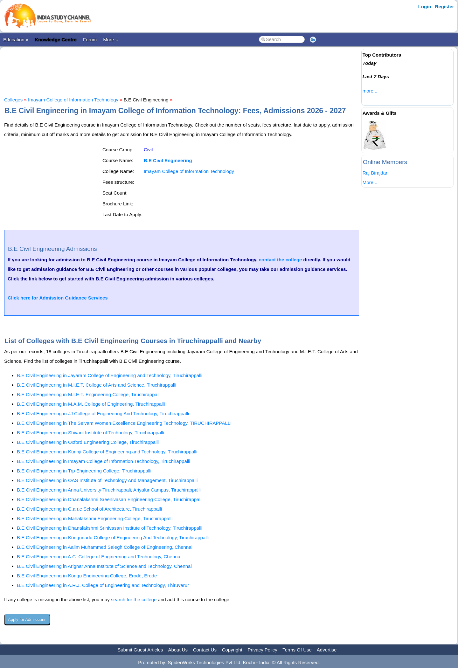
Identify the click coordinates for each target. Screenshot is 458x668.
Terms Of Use (297, 649)
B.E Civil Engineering (168, 160)
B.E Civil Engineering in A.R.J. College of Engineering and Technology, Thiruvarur (103, 585)
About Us (178, 649)
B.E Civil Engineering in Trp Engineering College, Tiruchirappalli (84, 470)
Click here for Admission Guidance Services (58, 297)
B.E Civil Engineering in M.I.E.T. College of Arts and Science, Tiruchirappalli (96, 385)
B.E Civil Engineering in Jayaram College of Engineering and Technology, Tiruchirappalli (109, 375)
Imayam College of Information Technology (73, 99)
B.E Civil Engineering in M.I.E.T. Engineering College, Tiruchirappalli (89, 394)
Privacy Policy (262, 649)
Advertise (327, 649)
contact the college (280, 259)
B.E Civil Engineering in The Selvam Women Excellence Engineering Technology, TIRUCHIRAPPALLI (124, 423)
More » (110, 39)
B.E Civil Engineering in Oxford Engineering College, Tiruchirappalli (88, 442)
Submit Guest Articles (140, 649)
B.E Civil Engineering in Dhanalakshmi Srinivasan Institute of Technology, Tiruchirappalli (109, 528)
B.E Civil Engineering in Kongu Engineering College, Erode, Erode (87, 575)
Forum (90, 39)
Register (444, 6)
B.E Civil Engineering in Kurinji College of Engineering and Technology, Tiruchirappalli (107, 451)
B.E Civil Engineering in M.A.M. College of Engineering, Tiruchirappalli (91, 404)
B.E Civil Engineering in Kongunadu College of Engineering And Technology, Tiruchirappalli (113, 537)
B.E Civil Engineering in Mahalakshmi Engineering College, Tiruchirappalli (94, 518)
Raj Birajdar (375, 173)
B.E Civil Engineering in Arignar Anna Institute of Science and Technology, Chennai (104, 566)
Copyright (232, 649)
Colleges (13, 99)
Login (424, 6)
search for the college (133, 599)
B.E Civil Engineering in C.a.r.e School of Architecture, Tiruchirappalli (89, 509)
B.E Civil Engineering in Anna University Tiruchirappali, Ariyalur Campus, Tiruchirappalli (109, 489)
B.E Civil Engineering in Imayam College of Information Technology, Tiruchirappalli (103, 461)
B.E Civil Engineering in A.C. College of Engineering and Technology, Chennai (99, 556)
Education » (15, 39)
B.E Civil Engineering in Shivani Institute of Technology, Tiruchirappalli (90, 432)
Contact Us (205, 649)
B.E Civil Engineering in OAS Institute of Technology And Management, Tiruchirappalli (107, 480)
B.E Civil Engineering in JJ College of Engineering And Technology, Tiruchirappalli (103, 413)
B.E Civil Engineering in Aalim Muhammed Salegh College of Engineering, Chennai (104, 547)
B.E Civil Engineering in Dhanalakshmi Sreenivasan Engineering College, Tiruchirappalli (110, 499)
